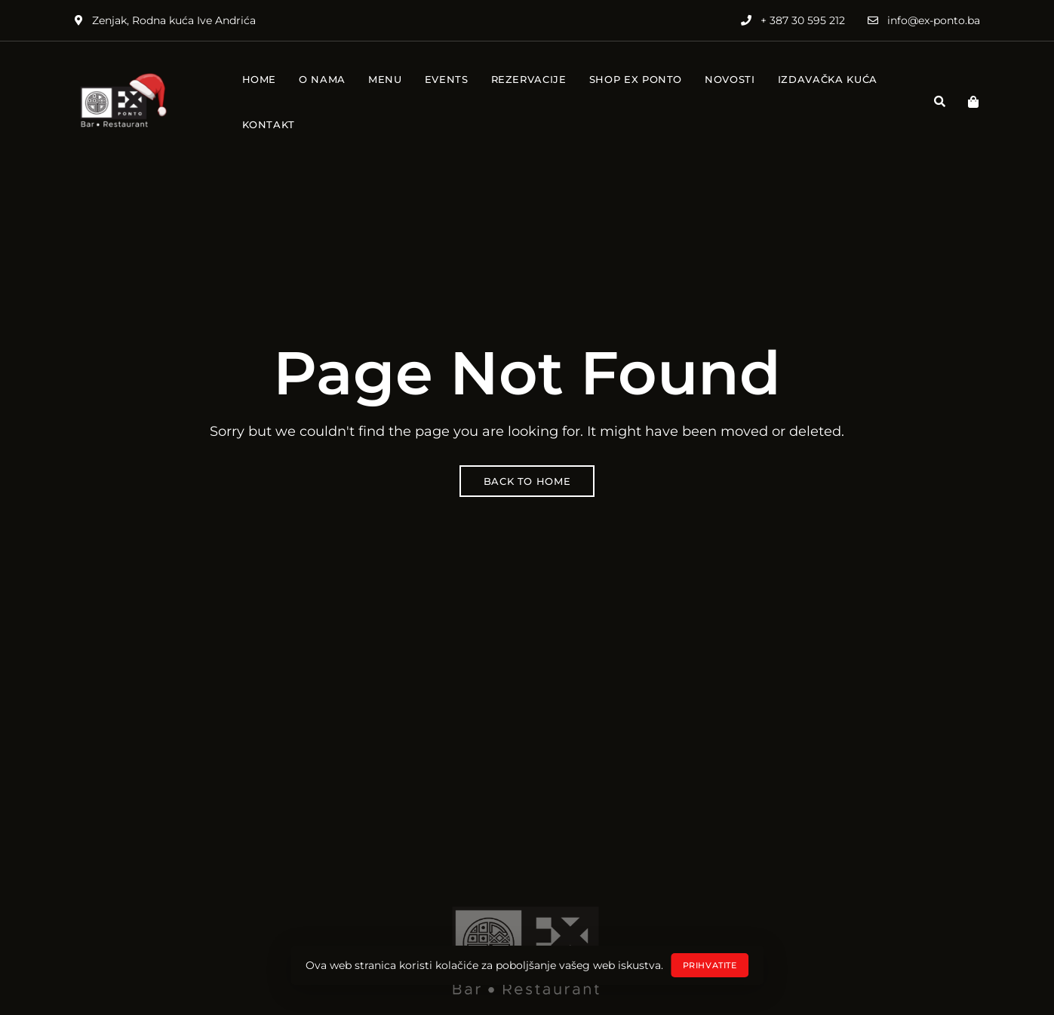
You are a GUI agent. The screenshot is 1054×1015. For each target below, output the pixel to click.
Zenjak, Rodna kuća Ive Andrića (165, 20)
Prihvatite (710, 965)
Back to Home (527, 481)
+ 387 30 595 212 (793, 20)
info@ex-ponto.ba (924, 20)
